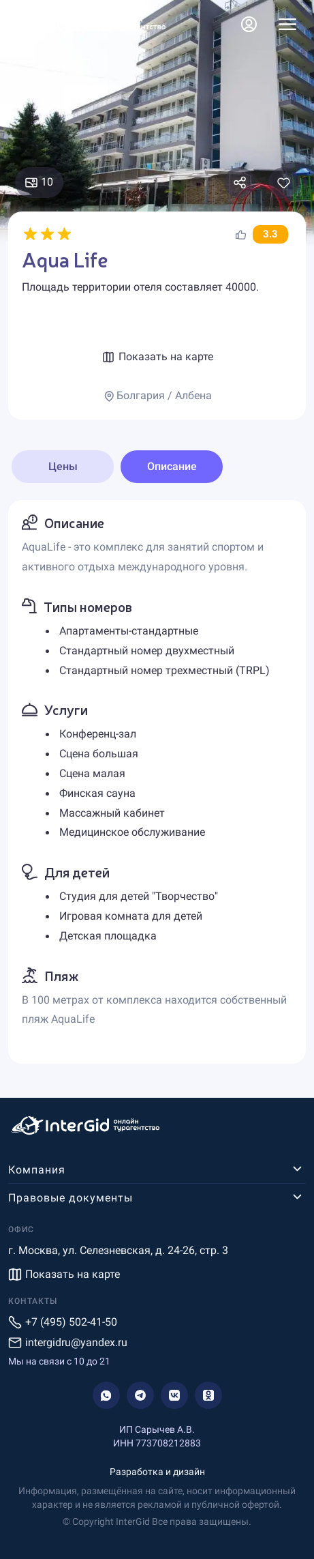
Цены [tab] (63, 466)
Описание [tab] (172, 466)
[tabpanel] (157, 782)
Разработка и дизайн (157, 1471)
